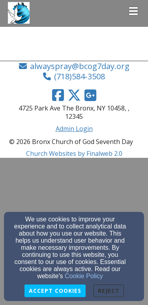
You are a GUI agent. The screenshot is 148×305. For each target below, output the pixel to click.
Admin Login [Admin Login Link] (74, 128)
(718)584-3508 (79, 76)
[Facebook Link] (58, 95)
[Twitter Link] (74, 95)
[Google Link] (90, 95)
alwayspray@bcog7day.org (79, 66)
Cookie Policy (84, 276)
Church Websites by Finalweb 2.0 (74, 153)
